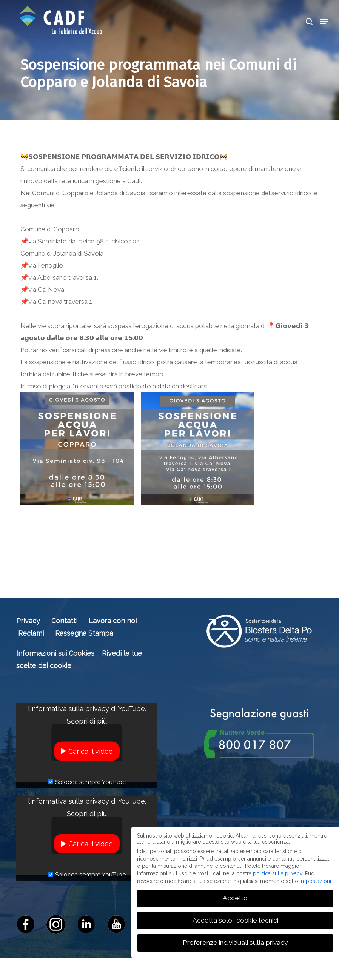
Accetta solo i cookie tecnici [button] (235, 919)
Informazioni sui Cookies (55, 653)
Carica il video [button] (90, 751)
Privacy (28, 621)
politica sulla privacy (277, 872)
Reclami (31, 633)
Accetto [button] (235, 897)
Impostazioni (315, 880)
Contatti (64, 621)
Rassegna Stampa (84, 633)
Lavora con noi (113, 621)
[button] (324, 21)
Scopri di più (87, 721)
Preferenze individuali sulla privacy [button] (235, 942)
